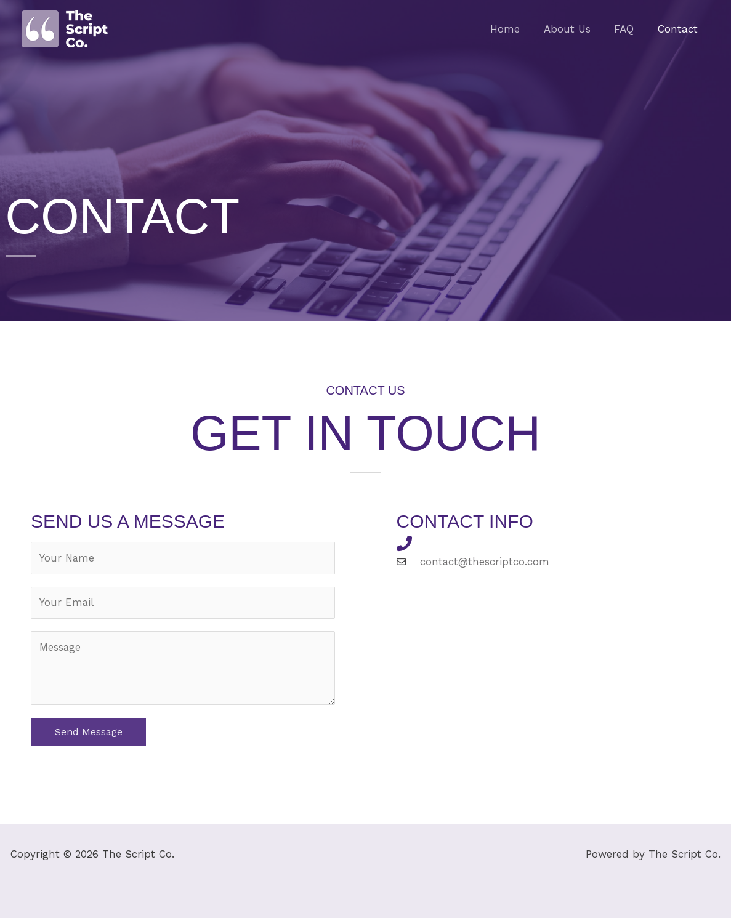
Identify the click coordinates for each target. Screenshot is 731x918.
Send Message (89, 732)
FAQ (628, 29)
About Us (574, 29)
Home (515, 29)
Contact (679, 29)
